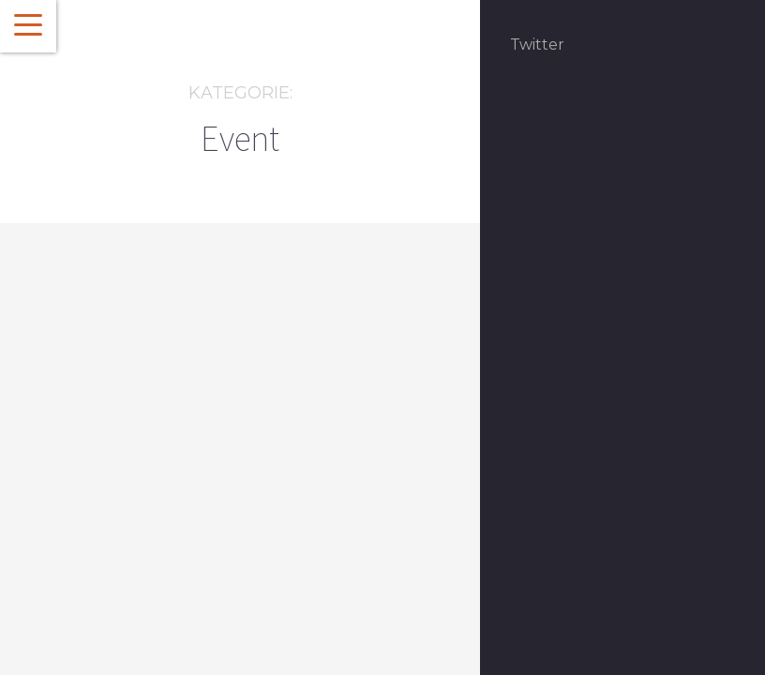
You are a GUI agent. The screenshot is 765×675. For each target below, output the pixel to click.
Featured (149, 449)
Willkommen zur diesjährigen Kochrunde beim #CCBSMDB (153, 535)
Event (100, 449)
